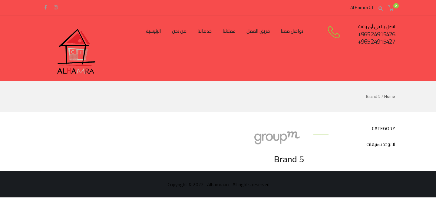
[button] (391, 9)
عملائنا (229, 31)
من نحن (179, 31)
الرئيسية (153, 31)
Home (389, 96)
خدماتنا (204, 31)
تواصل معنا (292, 31)
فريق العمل (258, 31)
